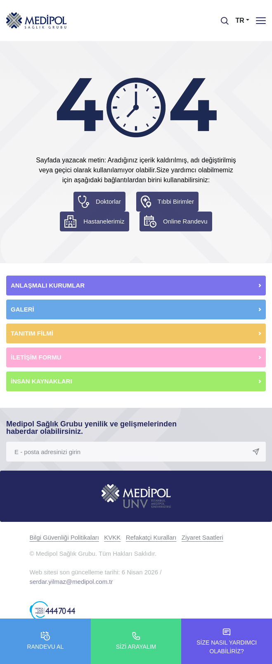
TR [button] (240, 20)
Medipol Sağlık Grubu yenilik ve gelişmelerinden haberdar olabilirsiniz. (91, 427)
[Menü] (261, 20)
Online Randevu (185, 221)
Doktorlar (108, 201)
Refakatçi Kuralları (151, 537)
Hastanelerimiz (103, 221)
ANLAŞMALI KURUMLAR (48, 285)
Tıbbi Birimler (176, 201)
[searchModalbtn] (222, 18)
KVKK (112, 537)
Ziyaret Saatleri (202, 537)
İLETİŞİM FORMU (36, 357)
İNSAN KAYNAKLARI (42, 381)
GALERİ (22, 309)
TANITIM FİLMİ (32, 333)
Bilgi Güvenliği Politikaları (64, 537)
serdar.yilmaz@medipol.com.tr (71, 581)
